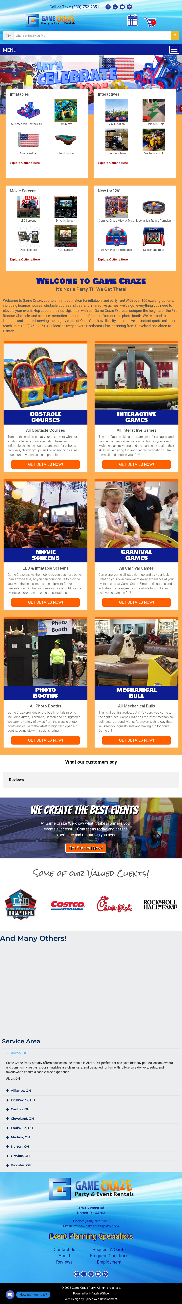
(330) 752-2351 (85, 7)
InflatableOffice (99, 1293)
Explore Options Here (25, 163)
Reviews (64, 1262)
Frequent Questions (109, 1255)
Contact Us (64, 1249)
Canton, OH (20, 1109)
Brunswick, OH (23, 1100)
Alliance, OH (21, 1091)
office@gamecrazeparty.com (96, 1226)
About (64, 1255)
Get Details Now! (45, 464)
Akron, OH (19, 1053)
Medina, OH (20, 1137)
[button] (13, 68)
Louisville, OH (22, 1128)
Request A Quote (109, 1249)
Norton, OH (20, 1146)
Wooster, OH (21, 1165)
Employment (109, 1262)
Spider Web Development (101, 1299)
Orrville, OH (20, 1156)
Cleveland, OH (22, 1118)
